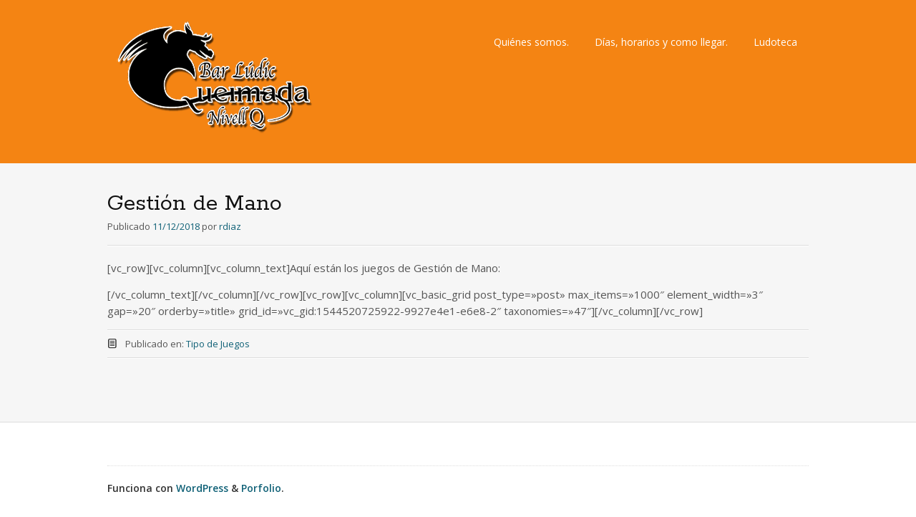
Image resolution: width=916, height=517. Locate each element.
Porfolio (261, 488)
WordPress (202, 488)
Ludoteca (775, 42)
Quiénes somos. (531, 42)
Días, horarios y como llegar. (661, 42)
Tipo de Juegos (218, 343)
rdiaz (230, 226)
